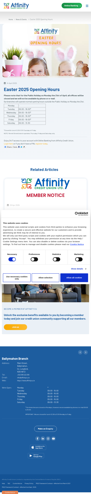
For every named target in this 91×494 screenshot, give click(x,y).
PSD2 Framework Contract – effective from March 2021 (53, 485)
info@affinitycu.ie (24, 377)
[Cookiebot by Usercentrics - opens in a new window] (76, 214)
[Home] (13, 5)
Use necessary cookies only (16, 277)
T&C (8, 485)
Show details (77, 269)
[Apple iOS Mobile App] (45, 449)
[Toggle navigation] (87, 6)
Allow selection (45, 278)
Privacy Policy (29, 485)
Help (3, 485)
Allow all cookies (74, 278)
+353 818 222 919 (24, 374)
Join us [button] (15, 327)
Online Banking (69, 5)
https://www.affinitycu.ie (28, 380)
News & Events (23, 19)
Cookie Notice (77, 244)
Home (11, 19)
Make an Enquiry (45, 430)
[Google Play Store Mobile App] (45, 457)
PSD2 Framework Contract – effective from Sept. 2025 (19, 489)
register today (41, 143)
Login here (8, 143)
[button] (80, 352)
